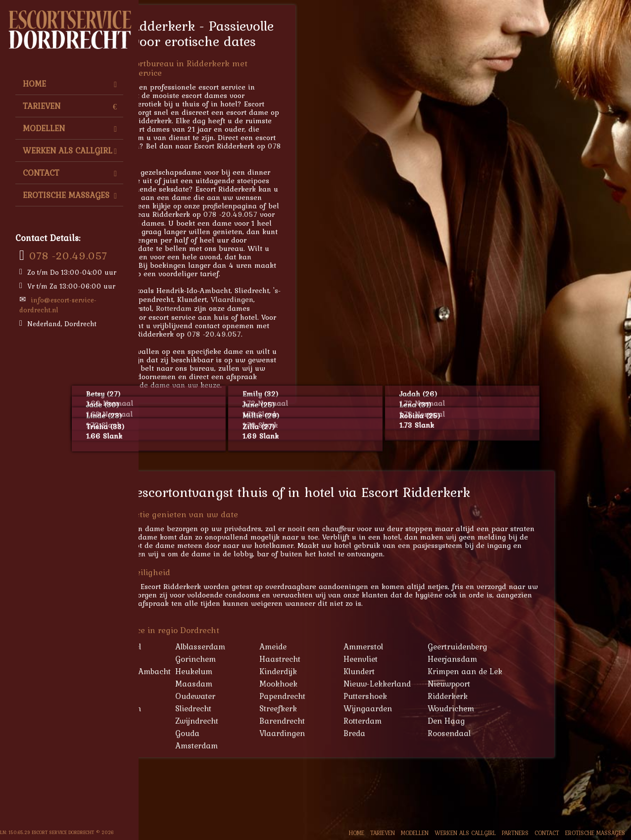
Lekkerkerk (193, 684)
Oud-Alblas (193, 696)
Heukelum (275, 671)
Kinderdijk (360, 671)
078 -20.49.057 (68, 255)
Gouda (269, 733)
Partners (515, 833)
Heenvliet (442, 659)
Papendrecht (364, 696)
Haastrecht (361, 659)
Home (70, 84)
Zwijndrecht (278, 721)
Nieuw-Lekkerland (458, 684)
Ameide (354, 646)
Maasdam (275, 684)
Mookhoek (360, 684)
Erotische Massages (70, 195)
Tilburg (180, 308)
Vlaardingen (313, 299)
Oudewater (277, 696)
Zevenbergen (196, 721)
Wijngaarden (449, 708)
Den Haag (527, 721)
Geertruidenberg (539, 646)
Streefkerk (360, 708)
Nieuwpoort (530, 684)
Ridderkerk (529, 696)
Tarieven (70, 106)
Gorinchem (277, 659)
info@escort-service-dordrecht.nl (58, 305)
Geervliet (189, 659)
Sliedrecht (275, 708)
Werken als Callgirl (70, 150)
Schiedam (191, 733)
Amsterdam (278, 745)
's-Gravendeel (198, 646)
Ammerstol (445, 646)
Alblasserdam (282, 646)
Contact (70, 173)
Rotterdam (255, 308)
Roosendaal (530, 733)
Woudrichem (532, 708)
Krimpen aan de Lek (546, 671)
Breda (436, 733)
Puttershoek (447, 696)
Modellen (70, 128)
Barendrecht (364, 721)
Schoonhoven (198, 708)
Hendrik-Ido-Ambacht (212, 671)
